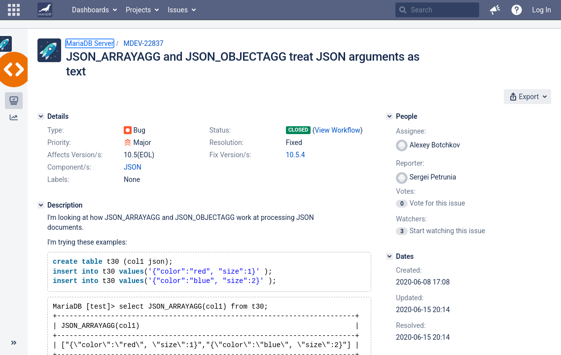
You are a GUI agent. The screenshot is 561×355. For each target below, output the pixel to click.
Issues (178, 10)
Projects (138, 10)
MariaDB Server (89, 43)
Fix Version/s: (230, 155)
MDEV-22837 (143, 43)
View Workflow (337, 130)
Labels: (58, 179)
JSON (132, 167)
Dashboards (90, 10)
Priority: (59, 142)
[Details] (40, 116)
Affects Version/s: (75, 155)
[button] (14, 10)
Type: (55, 130)
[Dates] (389, 256)
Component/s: (69, 167)
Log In (541, 10)
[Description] (40, 205)
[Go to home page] (45, 10)
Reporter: (410, 163)
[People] (389, 116)
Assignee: (411, 131)
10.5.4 (295, 155)
